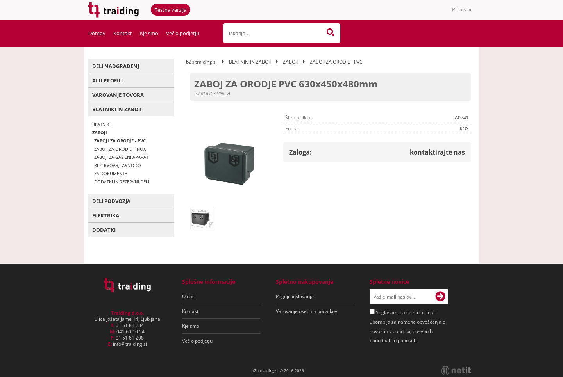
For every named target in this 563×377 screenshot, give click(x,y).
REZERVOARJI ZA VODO (117, 165)
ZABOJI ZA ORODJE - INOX (120, 149)
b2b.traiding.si (201, 62)
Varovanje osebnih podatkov (306, 311)
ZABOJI (99, 132)
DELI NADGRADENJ (115, 65)
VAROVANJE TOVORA (118, 94)
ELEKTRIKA (105, 215)
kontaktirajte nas (437, 152)
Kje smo (149, 33)
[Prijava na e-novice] (440, 296)
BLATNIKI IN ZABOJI (116, 109)
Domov (96, 33)
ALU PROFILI (107, 80)
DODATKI (104, 229)
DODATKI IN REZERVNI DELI (121, 182)
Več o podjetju (182, 33)
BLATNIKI (101, 124)
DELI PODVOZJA (111, 201)
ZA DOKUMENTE (110, 173)
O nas (188, 296)
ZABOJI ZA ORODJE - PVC (120, 141)
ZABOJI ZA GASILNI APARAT (121, 157)
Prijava (461, 9)
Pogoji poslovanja (295, 296)
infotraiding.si (130, 344)
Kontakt (122, 33)
